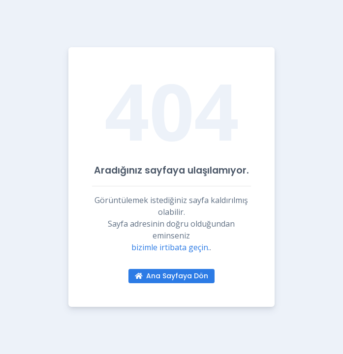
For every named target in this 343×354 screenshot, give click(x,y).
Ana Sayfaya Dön (172, 276)
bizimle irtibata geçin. (170, 247)
